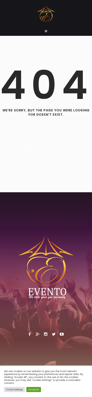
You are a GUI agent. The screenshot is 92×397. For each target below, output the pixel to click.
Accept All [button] (33, 389)
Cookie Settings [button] (14, 389)
